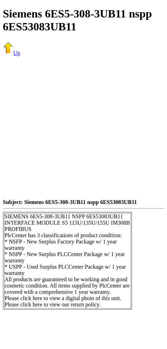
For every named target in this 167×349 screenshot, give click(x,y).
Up (11, 53)
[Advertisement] (66, 127)
